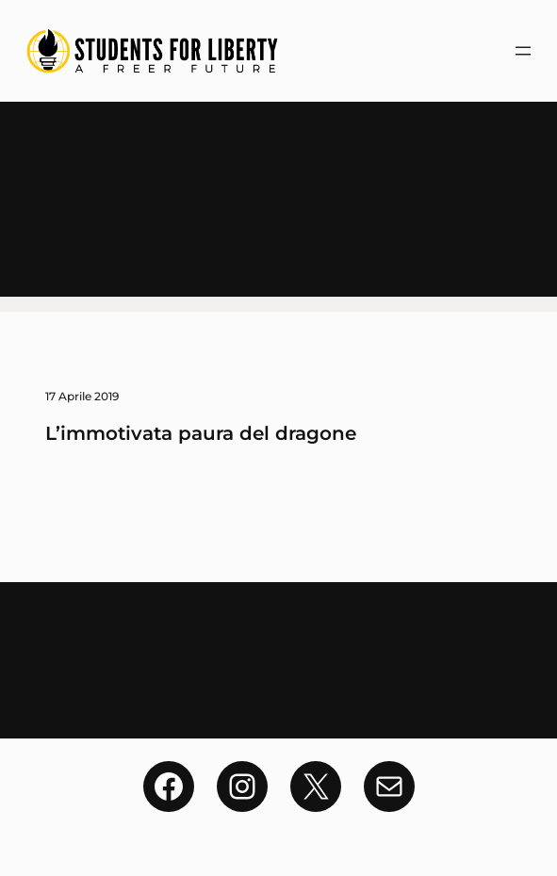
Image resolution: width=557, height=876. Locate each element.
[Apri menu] (523, 51)
